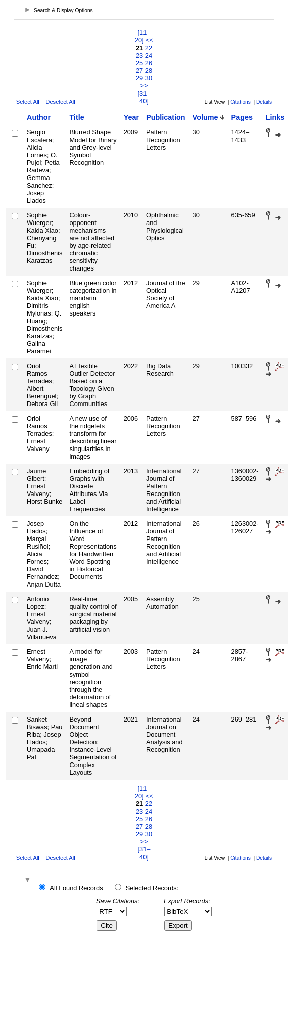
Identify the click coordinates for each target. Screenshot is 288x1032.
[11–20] (143, 36)
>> (144, 85)
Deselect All (60, 102)
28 (148, 70)
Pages (242, 117)
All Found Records (76, 888)
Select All (27, 102)
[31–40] (144, 97)
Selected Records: (152, 888)
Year (131, 117)
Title (76, 117)
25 (139, 63)
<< (149, 40)
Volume (205, 117)
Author (39, 117)
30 (148, 78)
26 (148, 63)
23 (139, 55)
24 (148, 55)
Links (275, 117)
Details (264, 102)
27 (139, 70)
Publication (165, 117)
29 (139, 78)
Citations (240, 102)
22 (148, 48)
